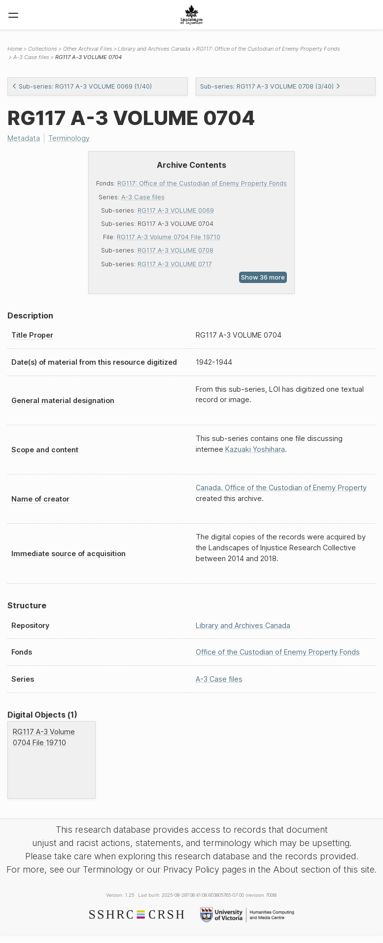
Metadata (23, 138)
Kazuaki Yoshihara (255, 449)
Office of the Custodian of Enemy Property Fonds (278, 652)
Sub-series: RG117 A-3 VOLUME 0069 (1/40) (82, 86)
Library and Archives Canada (154, 48)
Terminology (69, 138)
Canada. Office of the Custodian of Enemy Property (281, 487)
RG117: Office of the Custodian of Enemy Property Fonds (202, 183)
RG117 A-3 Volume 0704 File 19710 (168, 237)
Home (14, 48)
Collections (42, 48)
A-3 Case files (143, 197)
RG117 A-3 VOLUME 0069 (176, 210)
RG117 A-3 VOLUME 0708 (175, 250)
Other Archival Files (87, 48)
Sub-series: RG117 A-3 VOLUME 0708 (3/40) (270, 86)
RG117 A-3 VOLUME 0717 (175, 264)
